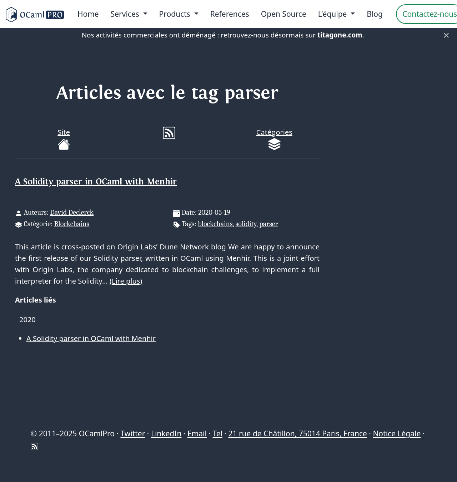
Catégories (274, 139)
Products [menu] (175, 14)
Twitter (132, 433)
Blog (375, 14)
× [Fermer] (446, 35)
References (229, 14)
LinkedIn (166, 433)
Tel (217, 433)
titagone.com (339, 35)
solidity (246, 224)
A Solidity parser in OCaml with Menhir (96, 182)
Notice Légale (397, 433)
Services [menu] (126, 14)
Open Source (283, 14)
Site (63, 139)
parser (268, 224)
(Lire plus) (126, 281)
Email (197, 433)
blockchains (215, 224)
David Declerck (72, 212)
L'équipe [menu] (333, 14)
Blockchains (72, 224)
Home (88, 14)
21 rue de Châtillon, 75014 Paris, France (297, 433)
